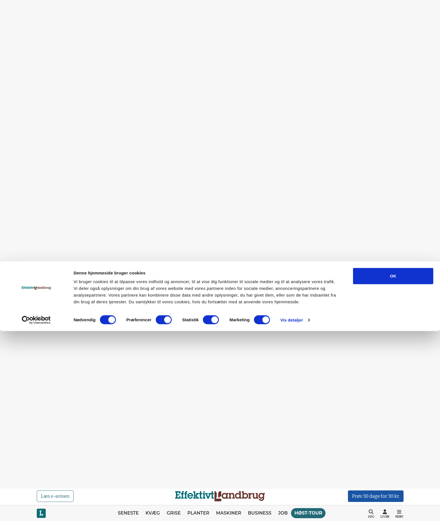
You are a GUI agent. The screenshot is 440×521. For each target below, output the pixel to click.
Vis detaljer (291, 510)
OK (393, 466)
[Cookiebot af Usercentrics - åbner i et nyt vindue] (36, 510)
